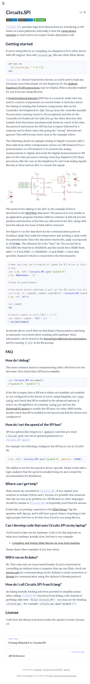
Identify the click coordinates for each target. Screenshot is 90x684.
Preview (46, 669)
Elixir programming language (62, 675)
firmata (10, 576)
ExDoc (30, 675)
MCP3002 (31, 213)
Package (38, 669)
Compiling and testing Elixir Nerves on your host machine (46, 543)
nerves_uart (12, 572)
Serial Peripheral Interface (23, 98)
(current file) (56, 669)
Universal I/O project (18, 408)
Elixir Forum (60, 509)
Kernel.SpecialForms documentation (65, 338)
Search (67, 669)
